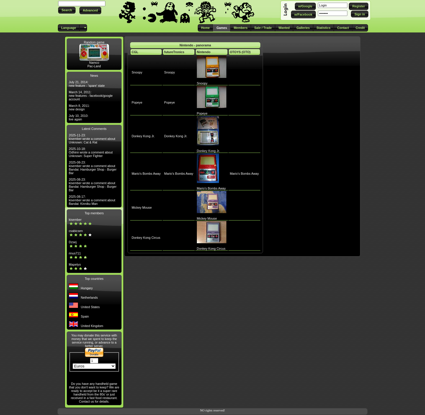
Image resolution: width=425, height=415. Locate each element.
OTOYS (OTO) (240, 52)
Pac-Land (94, 66)
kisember (75, 219)
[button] (67, 10)
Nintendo (203, 52)
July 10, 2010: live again (78, 117)
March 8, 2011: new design (79, 107)
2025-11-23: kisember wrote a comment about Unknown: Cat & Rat (92, 138)
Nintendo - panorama (195, 45)
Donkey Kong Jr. (143, 136)
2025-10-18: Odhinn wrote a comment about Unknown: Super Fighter (91, 152)
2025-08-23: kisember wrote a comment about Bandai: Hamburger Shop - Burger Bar (93, 168)
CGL (135, 52)
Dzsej (73, 242)
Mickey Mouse (142, 207)
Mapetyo (75, 264)
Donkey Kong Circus (146, 237)
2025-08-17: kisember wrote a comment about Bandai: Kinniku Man (92, 200)
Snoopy (137, 72)
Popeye (137, 102)
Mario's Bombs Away (146, 173)
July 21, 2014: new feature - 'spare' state (87, 83)
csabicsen (76, 231)
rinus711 (75, 253)
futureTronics (174, 52)
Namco (94, 62)
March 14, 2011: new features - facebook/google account (91, 95)
